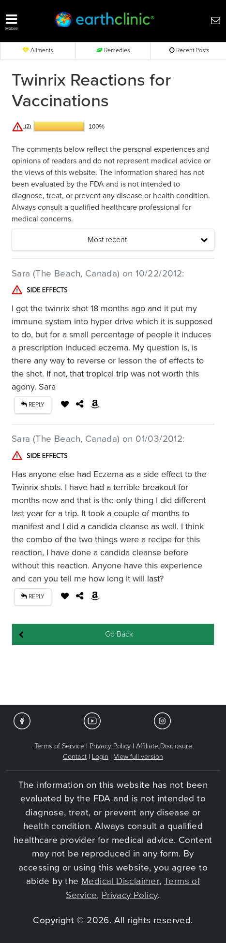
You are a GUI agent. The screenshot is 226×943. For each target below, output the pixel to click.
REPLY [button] (33, 404)
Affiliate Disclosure (164, 746)
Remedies (113, 50)
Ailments (38, 50)
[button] (24, 20)
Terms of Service (59, 746)
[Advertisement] (113, 676)
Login (100, 757)
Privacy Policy (110, 746)
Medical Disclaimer (120, 881)
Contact (75, 757)
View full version (138, 757)
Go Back (119, 634)
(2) (21, 126)
